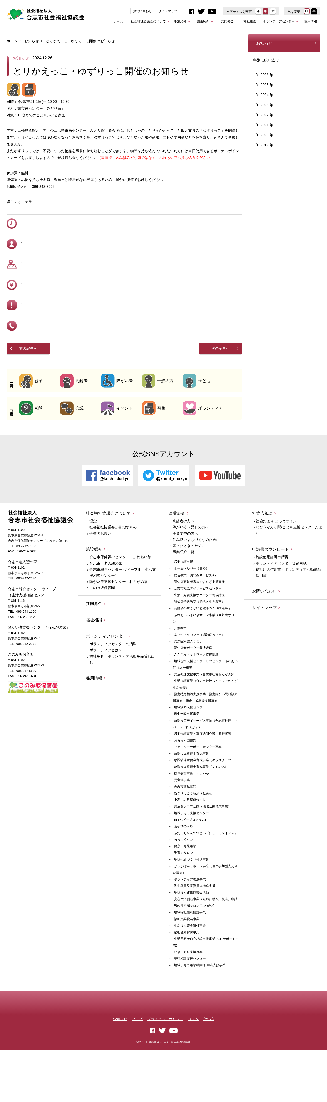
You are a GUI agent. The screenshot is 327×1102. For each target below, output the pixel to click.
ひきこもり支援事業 (188, 992)
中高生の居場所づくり (190, 840)
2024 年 (266, 130)
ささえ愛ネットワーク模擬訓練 (196, 695)
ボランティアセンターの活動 (113, 685)
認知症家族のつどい (188, 682)
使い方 (208, 1071)
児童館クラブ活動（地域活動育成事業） (202, 847)
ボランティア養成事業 (190, 920)
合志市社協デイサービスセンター (198, 629)
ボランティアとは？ (105, 691)
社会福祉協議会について (148, 21)
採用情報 (310, 21)
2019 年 (266, 181)
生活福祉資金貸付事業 (190, 966)
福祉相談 (249, 21)
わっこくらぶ (183, 880)
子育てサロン (183, 893)
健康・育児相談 (185, 887)
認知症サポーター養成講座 (193, 688)
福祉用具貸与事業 (186, 959)
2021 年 (266, 160)
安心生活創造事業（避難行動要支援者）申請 (206, 939)
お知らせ (31, 41)
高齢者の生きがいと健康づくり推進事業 (202, 649)
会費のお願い (100, 574)
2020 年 (266, 170)
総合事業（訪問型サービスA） (195, 616)
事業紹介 (180, 21)
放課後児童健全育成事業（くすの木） (201, 807)
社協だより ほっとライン (276, 562)
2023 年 (266, 140)
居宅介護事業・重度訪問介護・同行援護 (202, 774)
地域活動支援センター (190, 748)
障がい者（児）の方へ (191, 568)
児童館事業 (182, 820)
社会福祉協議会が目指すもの (113, 568)
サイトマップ (167, 11)
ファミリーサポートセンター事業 (198, 787)
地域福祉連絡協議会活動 (191, 933)
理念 (93, 562)
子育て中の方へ (185, 574)
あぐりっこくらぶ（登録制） (194, 834)
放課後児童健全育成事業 (191, 794)
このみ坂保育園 (102, 629)
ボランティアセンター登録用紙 (281, 604)
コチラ (26, 243)
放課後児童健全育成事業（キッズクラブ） (204, 800)
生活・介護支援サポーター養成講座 (199, 635)
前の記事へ (28, 389)
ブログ (137, 1071)
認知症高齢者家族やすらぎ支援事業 (199, 622)
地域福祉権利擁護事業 (190, 953)
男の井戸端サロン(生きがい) (194, 946)
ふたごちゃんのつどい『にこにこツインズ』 (206, 873)
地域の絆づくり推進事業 (191, 900)
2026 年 (266, 110)
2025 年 (266, 120)
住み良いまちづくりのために (196, 580)
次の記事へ (220, 389)
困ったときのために (189, 586)
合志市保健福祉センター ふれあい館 (120, 598)
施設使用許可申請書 (272, 598)
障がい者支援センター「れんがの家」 (120, 622)
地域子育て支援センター (191, 854)
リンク (193, 1071)
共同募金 (227, 21)
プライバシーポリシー (165, 1071)
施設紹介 (203, 21)
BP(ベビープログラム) (190, 860)
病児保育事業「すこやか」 (193, 814)
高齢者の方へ (183, 562)
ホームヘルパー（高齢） (191, 609)
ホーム (118, 21)
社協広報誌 (262, 554)
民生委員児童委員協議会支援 (194, 926)
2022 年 (266, 150)
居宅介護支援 (183, 602)
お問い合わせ (142, 11)
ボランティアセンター (279, 21)
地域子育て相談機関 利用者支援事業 (200, 1006)
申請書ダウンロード (270, 590)
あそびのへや (183, 867)
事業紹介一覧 (183, 592)
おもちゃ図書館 (185, 781)
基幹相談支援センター (190, 999)
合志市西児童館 (185, 827)
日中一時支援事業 (186, 754)
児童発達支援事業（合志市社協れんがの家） (206, 715)
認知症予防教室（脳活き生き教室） (199, 642)
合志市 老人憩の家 (105, 604)
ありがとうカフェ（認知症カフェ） (199, 675)
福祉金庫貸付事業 (186, 973)
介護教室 (180, 669)
